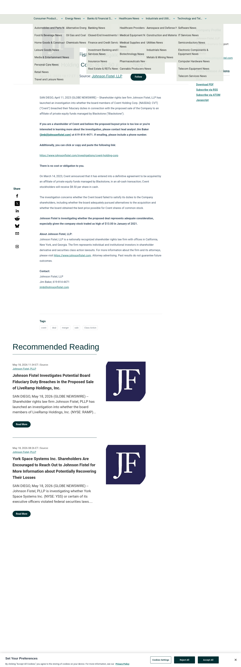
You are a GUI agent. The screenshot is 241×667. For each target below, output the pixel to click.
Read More (21, 424)
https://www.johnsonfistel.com (214, 58)
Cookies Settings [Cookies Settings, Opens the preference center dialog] (160, 661)
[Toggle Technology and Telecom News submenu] (205, 18)
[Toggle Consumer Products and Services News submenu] (62, 18)
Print (199, 79)
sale (76, 327)
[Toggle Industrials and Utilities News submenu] (174, 18)
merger (65, 327)
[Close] (235, 661)
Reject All (184, 661)
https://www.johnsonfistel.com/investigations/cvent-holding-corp (79, 155)
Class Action (90, 327)
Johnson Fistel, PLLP (24, 368)
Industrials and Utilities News (158, 18)
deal (54, 327)
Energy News (73, 18)
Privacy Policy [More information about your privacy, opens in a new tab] (122, 665)
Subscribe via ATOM (208, 95)
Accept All (208, 661)
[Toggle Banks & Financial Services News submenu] (115, 18)
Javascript (202, 100)
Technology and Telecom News (190, 18)
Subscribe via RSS (207, 89)
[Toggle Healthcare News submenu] (142, 18)
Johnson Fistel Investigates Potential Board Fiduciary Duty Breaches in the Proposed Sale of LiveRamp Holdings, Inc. (53, 381)
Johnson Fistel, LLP (107, 76)
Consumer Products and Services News (46, 18)
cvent (43, 327)
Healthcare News (129, 18)
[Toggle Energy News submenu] (84, 18)
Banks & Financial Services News (99, 18)
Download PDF (205, 84)
